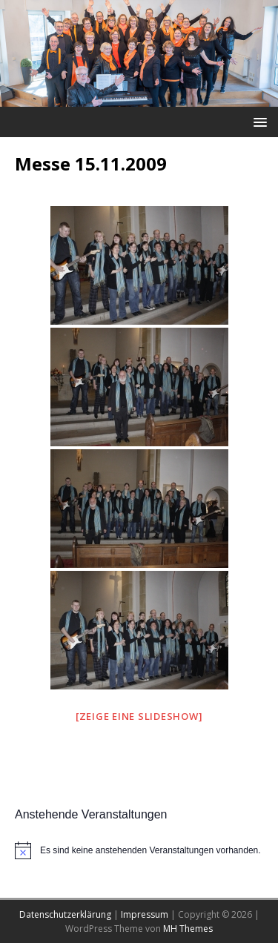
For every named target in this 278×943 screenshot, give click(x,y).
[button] (257, 121)
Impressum (144, 914)
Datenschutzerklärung (65, 914)
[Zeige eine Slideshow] (139, 716)
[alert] (139, 850)
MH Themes (188, 928)
